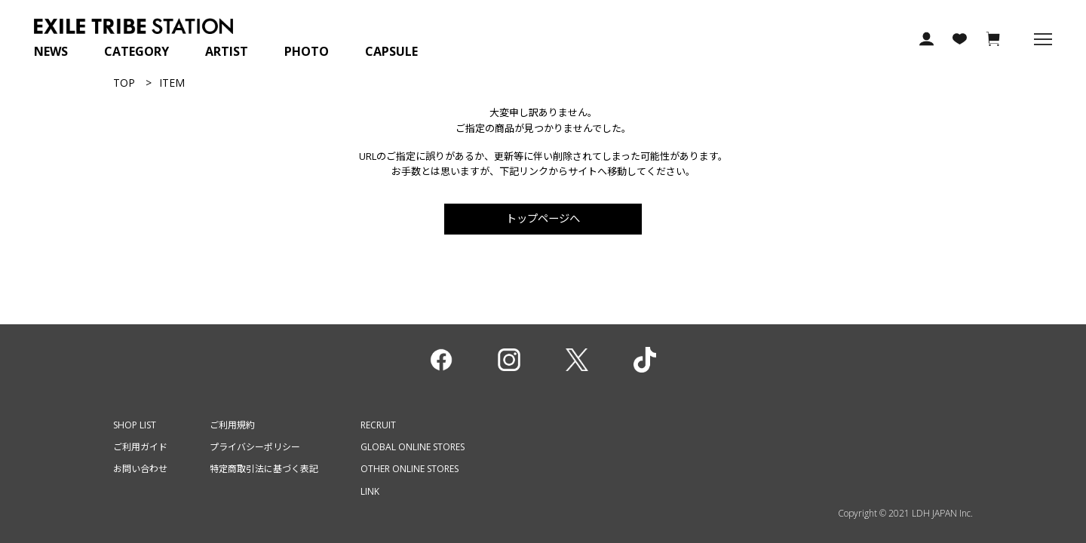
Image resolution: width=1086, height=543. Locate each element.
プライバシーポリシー (255, 446)
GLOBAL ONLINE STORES (412, 446)
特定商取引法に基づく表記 (264, 468)
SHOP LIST (134, 425)
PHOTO (306, 51)
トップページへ (543, 218)
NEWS (51, 51)
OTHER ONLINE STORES (409, 468)
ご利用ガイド (140, 446)
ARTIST (226, 51)
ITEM (172, 82)
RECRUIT (378, 425)
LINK (369, 491)
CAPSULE (391, 51)
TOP (124, 82)
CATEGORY (136, 51)
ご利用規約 (232, 425)
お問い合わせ (140, 468)
